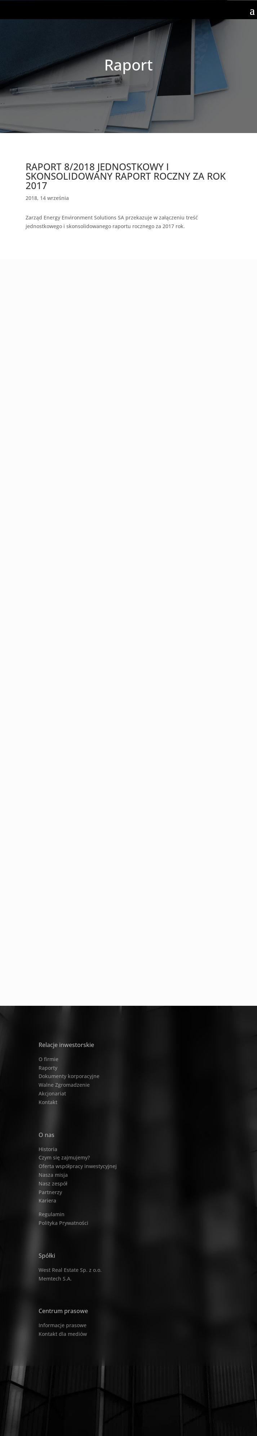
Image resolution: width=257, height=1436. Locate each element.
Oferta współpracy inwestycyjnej (78, 1166)
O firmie (48, 1059)
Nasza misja (53, 1174)
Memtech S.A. (55, 1278)
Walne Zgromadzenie (64, 1084)
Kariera (47, 1200)
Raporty (48, 1067)
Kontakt (48, 1102)
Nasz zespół (53, 1183)
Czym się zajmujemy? (64, 1157)
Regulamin (52, 1214)
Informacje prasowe (63, 1325)
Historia (48, 1149)
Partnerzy (50, 1192)
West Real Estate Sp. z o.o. (70, 1269)
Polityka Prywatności (63, 1222)
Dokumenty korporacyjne (69, 1076)
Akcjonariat (52, 1093)
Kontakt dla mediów (63, 1333)
